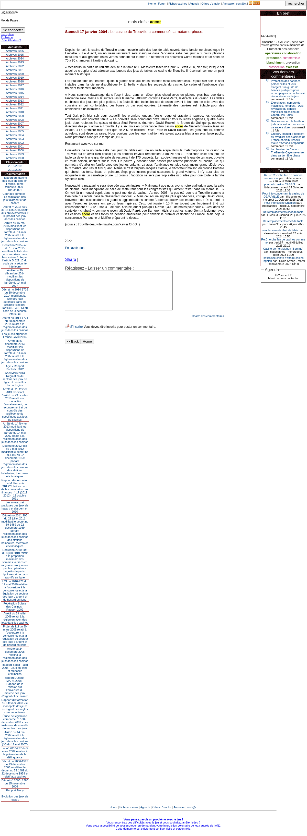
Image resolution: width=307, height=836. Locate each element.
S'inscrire (76, 334)
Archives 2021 (15, 69)
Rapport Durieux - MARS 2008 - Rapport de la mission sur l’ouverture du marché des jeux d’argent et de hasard (15, 687)
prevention (293, 62)
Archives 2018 (15, 81)
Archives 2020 (15, 73)
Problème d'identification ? (11, 39)
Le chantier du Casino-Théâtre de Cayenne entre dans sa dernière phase (287, 152)
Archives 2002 (15, 142)
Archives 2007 (15, 123)
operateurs (273, 53)
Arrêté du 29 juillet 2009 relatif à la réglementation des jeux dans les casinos (15, 618)
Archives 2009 (15, 115)
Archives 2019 (15, 77)
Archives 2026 (15, 50)
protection (273, 58)
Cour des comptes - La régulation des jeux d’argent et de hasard (15, 198)
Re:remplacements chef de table (283, 211)
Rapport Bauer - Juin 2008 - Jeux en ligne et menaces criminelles (15, 669)
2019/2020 (14, 169)
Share (70, 259)
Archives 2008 (15, 119)
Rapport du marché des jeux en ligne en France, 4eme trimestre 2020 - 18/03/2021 (14, 183)
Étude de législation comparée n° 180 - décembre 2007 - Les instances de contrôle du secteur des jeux (15, 722)
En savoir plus (74, 248)
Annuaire (228, 3)
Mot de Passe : (10, 20)
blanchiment (275, 62)
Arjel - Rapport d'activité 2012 (15, 368)
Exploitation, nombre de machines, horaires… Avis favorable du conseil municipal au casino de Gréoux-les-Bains (287, 108)
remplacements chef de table (280, 230)
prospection (276, 67)
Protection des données (283, 49)
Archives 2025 (15, 54)
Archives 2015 (15, 92)
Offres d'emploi (210, 3)
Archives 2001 (15, 146)
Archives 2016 (15, 89)
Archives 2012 (15, 104)
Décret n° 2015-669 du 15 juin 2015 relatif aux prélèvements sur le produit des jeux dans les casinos (14, 213)
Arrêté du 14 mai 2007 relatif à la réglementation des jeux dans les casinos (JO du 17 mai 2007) (15, 738)
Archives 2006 (15, 127)
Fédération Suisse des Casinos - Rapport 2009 (15, 606)
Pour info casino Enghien (279, 202)
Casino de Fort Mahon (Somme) (283, 248)
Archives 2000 (15, 150)
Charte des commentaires (208, 323)
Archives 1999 (15, 154)
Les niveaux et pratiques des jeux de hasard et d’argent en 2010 (15, 507)
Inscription (7, 34)
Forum (162, 3)
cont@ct (241, 3)
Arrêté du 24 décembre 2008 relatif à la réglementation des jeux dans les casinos (15, 654)
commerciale (291, 58)
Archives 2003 (15, 138)
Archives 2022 (15, 66)
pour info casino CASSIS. (280, 184)
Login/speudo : (10, 12)
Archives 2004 (15, 135)
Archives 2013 (15, 100)
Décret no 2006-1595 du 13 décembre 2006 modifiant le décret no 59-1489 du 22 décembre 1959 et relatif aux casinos (15, 769)
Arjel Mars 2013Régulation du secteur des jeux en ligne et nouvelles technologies (15, 379)
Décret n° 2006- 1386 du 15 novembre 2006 (15, 783)
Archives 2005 (15, 131)
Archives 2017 (15, 85)
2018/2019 (14, 165)
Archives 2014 (15, 96)
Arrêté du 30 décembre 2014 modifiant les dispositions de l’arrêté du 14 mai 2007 (15, 278)
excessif (292, 67)
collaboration (291, 53)
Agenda (194, 3)
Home (152, 3)
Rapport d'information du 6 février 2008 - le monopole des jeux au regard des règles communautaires (15, 706)
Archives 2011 (15, 108)
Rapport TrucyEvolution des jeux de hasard (15, 795)
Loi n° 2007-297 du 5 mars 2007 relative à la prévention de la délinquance (15, 753)
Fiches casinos (178, 3)
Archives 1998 (15, 158)
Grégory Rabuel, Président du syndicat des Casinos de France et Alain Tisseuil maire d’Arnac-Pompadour (288, 138)
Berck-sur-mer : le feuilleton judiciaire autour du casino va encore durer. (288, 124)
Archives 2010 (15, 112)
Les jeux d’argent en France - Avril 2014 (14, 335)
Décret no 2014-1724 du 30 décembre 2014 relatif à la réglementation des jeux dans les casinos (15, 324)
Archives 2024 (15, 58)
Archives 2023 (15, 62)
